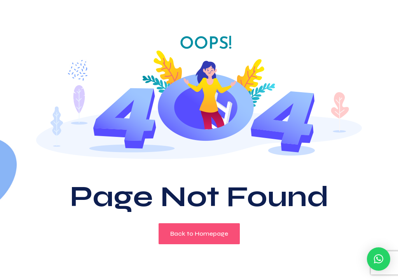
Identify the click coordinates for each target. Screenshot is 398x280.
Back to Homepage (199, 233)
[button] (378, 259)
